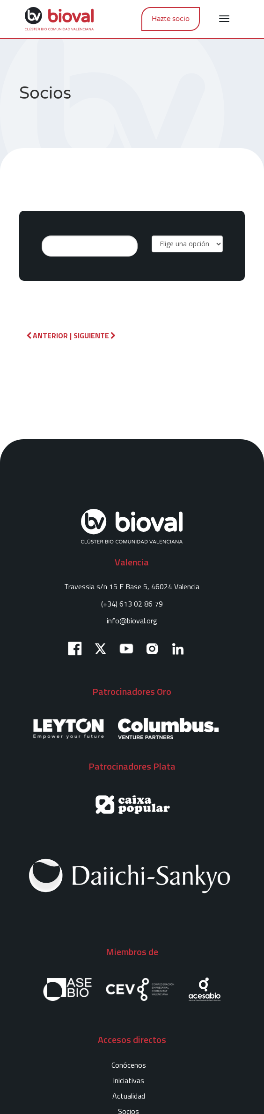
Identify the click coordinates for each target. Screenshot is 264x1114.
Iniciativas (128, 1080)
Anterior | (49, 335)
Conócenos (128, 1065)
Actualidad (128, 1095)
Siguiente (94, 335)
